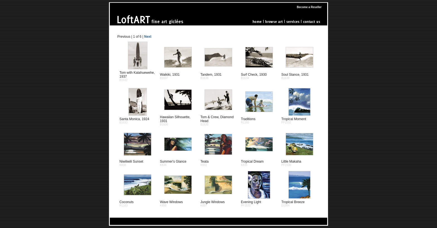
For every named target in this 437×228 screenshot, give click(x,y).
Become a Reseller (309, 7)
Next (147, 37)
